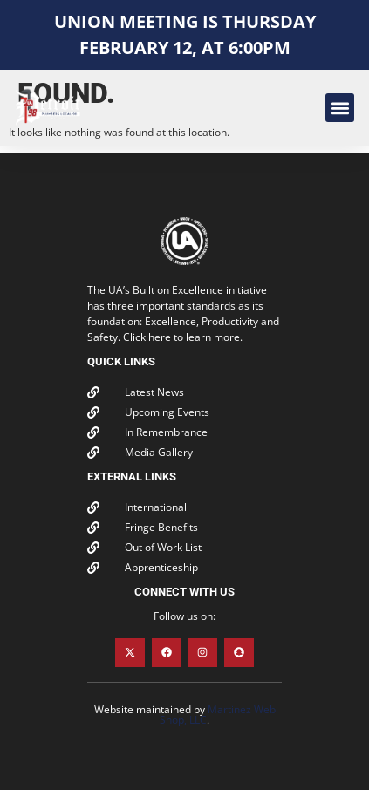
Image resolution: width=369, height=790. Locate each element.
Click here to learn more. (183, 337)
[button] (339, 107)
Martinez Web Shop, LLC (218, 714)
